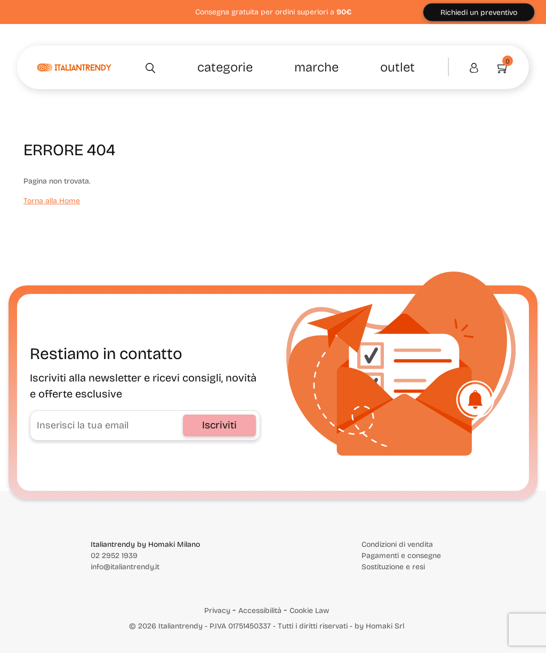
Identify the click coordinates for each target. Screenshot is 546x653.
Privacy (217, 610)
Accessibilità (260, 610)
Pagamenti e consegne (401, 555)
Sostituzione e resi (393, 566)
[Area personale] (474, 67)
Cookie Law (309, 610)
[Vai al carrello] (498, 67)
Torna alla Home (51, 200)
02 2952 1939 (114, 555)
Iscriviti (219, 425)
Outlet (397, 67)
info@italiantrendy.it (125, 566)
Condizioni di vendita (397, 544)
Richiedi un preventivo (478, 12)
